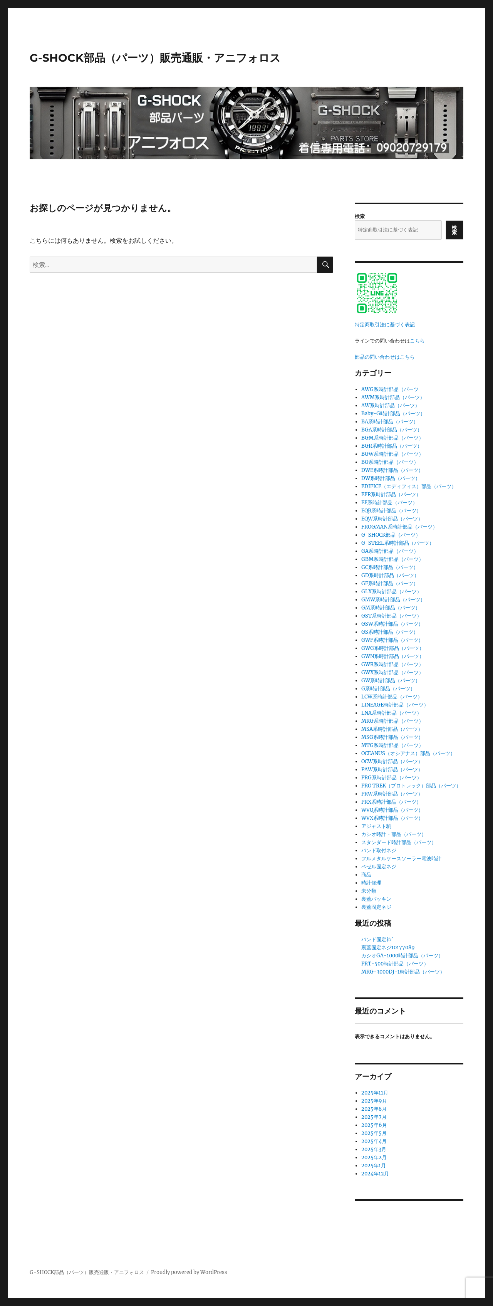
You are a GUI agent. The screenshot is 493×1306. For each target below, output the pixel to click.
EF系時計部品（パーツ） (389, 502)
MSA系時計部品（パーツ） (392, 729)
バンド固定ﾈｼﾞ (377, 939)
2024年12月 (375, 1173)
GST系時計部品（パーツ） (391, 616)
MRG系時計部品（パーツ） (392, 721)
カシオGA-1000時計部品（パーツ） (402, 955)
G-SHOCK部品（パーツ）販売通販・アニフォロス (155, 57)
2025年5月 (374, 1133)
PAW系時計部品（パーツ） (392, 769)
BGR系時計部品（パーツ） (391, 446)
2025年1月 (373, 1165)
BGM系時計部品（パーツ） (392, 438)
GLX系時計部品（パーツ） (391, 591)
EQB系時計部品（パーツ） (391, 510)
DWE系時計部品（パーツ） (392, 470)
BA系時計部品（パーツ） (389, 421)
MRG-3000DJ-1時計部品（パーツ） (403, 972)
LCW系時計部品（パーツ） (392, 696)
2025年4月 (374, 1141)
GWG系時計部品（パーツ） (392, 648)
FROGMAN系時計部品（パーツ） (399, 527)
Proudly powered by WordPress (189, 1272)
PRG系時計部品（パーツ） (391, 777)
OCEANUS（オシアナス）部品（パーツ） (408, 753)
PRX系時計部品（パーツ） (391, 802)
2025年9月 (374, 1101)
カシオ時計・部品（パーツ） (393, 834)
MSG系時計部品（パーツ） (392, 737)
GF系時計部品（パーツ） (389, 583)
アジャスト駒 (376, 826)
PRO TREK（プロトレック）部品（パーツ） (411, 785)
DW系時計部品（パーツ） (390, 478)
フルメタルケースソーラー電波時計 (401, 858)
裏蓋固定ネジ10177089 (388, 947)
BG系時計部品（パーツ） (390, 462)
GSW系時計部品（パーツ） (392, 624)
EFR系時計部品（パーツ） (391, 494)
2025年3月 (373, 1149)
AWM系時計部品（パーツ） (393, 397)
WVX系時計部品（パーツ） (392, 818)
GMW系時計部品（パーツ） (393, 599)
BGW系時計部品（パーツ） (392, 454)
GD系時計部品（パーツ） (390, 575)
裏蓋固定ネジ (376, 907)
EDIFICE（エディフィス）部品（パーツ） (408, 486)
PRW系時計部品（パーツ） (392, 794)
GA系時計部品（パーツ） (390, 551)
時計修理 (371, 883)
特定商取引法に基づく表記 (385, 324)
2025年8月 (374, 1109)
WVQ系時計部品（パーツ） (392, 810)
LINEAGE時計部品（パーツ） (395, 705)
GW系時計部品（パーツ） (390, 680)
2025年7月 (374, 1117)
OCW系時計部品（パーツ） (392, 761)
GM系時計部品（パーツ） (390, 607)
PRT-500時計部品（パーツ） (395, 963)
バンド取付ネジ (378, 850)
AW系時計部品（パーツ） (390, 405)
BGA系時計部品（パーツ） (391, 429)
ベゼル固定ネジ (378, 866)
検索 (360, 216)
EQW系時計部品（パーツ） (392, 518)
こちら (417, 340)
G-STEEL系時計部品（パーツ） (397, 543)
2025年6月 (374, 1125)
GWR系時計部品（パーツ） (392, 664)
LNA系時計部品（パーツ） (391, 713)
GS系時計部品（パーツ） (389, 632)
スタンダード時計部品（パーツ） (398, 842)
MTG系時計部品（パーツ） (392, 745)
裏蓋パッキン (376, 899)
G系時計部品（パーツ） (388, 688)
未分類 (368, 891)
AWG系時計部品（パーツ (390, 389)
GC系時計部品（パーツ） (389, 567)
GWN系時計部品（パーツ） (392, 656)
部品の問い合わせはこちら (385, 357)
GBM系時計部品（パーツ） (392, 559)
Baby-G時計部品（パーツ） (393, 413)
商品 (366, 874)
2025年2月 (374, 1157)
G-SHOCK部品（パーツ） (391, 535)
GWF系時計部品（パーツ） (392, 640)
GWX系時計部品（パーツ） (392, 672)
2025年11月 (374, 1092)
